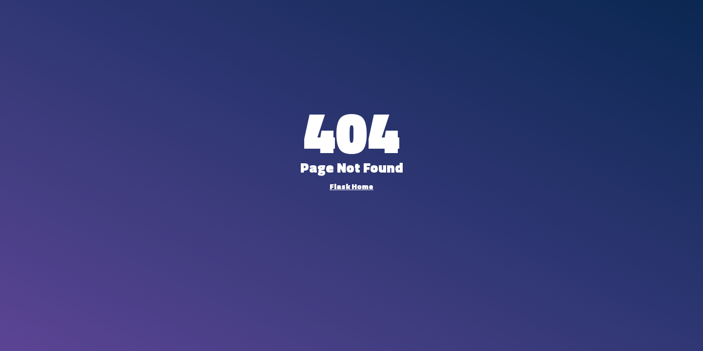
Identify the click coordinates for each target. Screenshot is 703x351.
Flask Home (351, 186)
